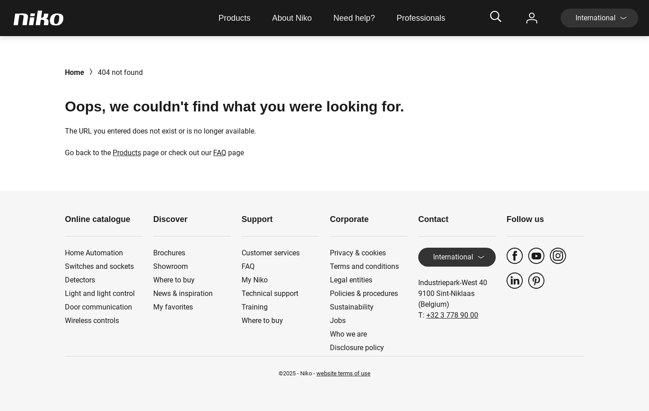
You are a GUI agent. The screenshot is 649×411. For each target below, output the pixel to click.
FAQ (219, 152)
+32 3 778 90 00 (452, 315)
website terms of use (343, 373)
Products (127, 152)
